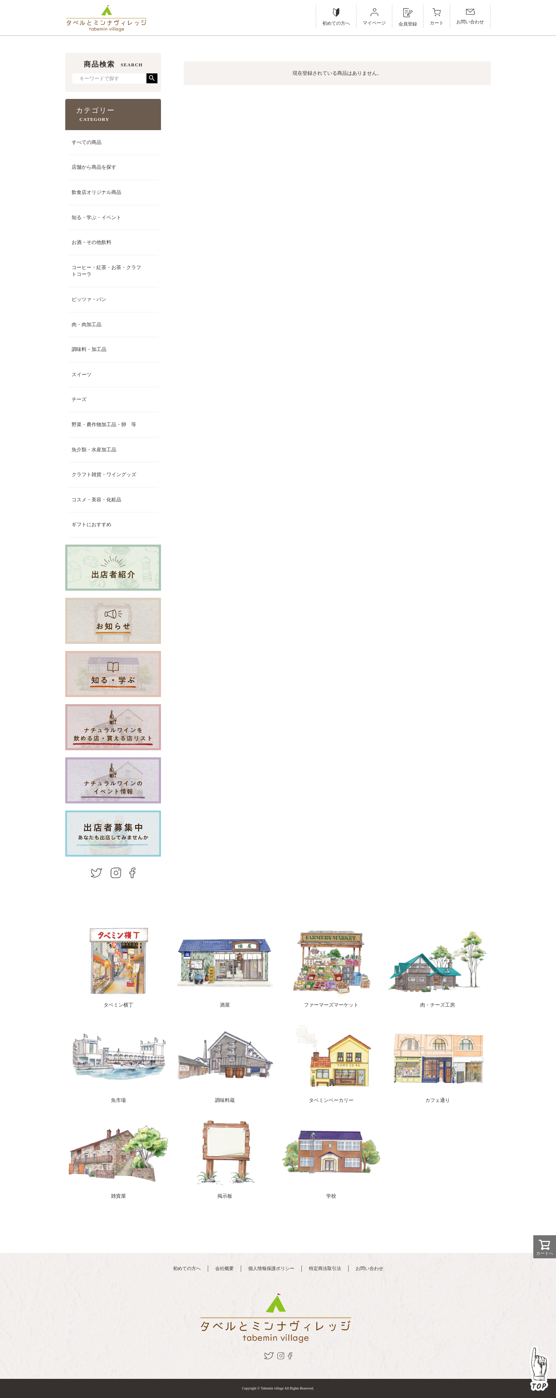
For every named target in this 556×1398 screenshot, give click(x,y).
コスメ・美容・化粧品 (96, 499)
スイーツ (81, 374)
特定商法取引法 (325, 1268)
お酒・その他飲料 (91, 242)
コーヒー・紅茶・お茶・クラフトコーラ (106, 271)
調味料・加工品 (89, 349)
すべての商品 (86, 142)
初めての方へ (187, 1268)
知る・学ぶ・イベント (96, 217)
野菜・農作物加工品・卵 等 (104, 424)
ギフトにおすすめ (91, 524)
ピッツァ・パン (89, 299)
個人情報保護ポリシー (271, 1268)
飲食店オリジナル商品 (96, 192)
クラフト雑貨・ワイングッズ (104, 474)
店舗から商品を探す (94, 167)
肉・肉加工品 (86, 324)
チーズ (79, 399)
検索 (151, 78)
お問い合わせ (369, 1268)
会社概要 (224, 1268)
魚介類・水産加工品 (94, 449)
